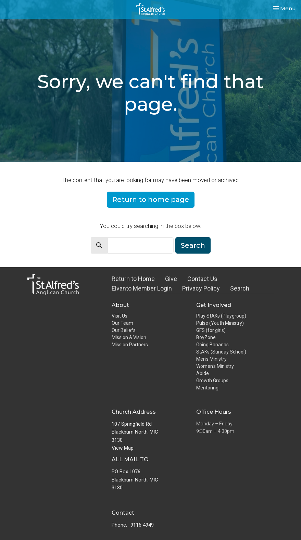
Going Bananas (212, 344)
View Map (123, 448)
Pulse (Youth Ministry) (220, 323)
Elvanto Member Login (142, 288)
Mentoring (207, 387)
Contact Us (202, 278)
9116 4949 (142, 525)
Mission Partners (130, 344)
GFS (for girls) (211, 330)
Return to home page (150, 199)
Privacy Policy (201, 288)
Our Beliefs (124, 330)
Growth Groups (212, 380)
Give (171, 278)
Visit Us (119, 316)
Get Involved (213, 305)
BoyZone (206, 337)
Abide (202, 373)
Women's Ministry (215, 366)
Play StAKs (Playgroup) (221, 316)
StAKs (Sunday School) (221, 352)
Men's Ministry (211, 359)
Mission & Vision (129, 337)
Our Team (122, 323)
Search (193, 245)
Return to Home (133, 278)
